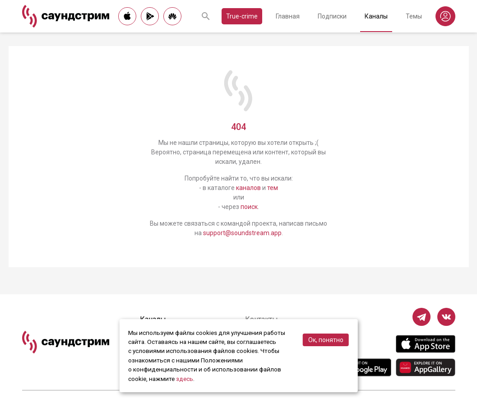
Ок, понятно (325, 339)
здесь (184, 378)
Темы (414, 16)
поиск (249, 206)
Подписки (332, 16)
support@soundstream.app (242, 233)
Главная (288, 16)
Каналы (376, 16)
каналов (248, 187)
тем (272, 187)
